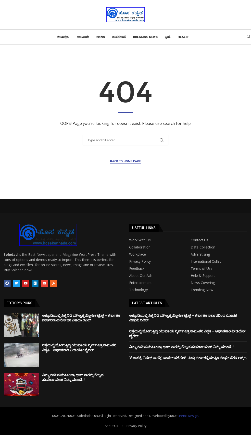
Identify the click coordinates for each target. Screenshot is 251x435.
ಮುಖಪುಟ (63, 37)
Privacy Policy (140, 261)
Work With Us (140, 240)
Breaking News (145, 37)
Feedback (136, 268)
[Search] (248, 37)
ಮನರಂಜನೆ (119, 37)
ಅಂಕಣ (100, 37)
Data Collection (203, 247)
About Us (111, 425)
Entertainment (140, 282)
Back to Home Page (125, 161)
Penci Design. (189, 415)
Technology (138, 290)
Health (183, 37)
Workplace (137, 254)
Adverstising (200, 254)
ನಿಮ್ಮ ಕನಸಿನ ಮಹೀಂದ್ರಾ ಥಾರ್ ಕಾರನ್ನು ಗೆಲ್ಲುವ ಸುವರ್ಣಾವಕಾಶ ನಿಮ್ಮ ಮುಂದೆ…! (181, 347)
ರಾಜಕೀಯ (83, 37)
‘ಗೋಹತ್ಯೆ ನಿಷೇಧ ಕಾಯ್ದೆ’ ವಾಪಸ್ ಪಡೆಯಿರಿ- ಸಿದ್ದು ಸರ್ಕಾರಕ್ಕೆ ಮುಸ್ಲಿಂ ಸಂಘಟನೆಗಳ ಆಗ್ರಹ (187, 358)
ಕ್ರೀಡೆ (167, 37)
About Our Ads (140, 275)
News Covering (203, 282)
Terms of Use (202, 268)
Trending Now (202, 290)
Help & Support (203, 275)
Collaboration (140, 247)
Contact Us (199, 240)
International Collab (206, 261)
